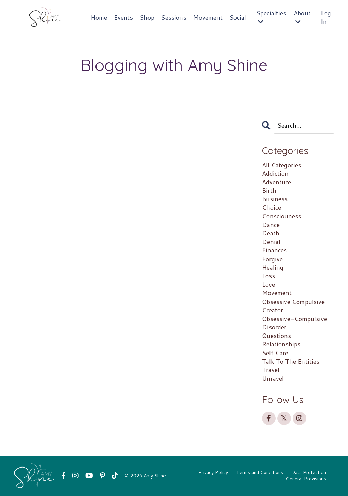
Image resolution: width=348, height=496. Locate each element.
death (270, 233)
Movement (208, 17)
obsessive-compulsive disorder (294, 322)
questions (276, 335)
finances (274, 250)
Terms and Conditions (259, 472)
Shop (147, 17)
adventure (276, 182)
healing (272, 267)
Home (99, 17)
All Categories (281, 165)
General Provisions (306, 478)
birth (269, 190)
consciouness (281, 216)
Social (237, 17)
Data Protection (308, 472)
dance (271, 225)
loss (268, 276)
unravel (273, 378)
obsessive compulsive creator (293, 306)
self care (275, 353)
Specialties (271, 17)
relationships (281, 344)
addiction (275, 173)
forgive (272, 259)
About (302, 17)
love (268, 284)
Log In (326, 17)
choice (271, 207)
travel (270, 370)
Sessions (173, 17)
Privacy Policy (213, 472)
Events (123, 17)
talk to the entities (290, 361)
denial (271, 241)
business (275, 199)
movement (277, 293)
